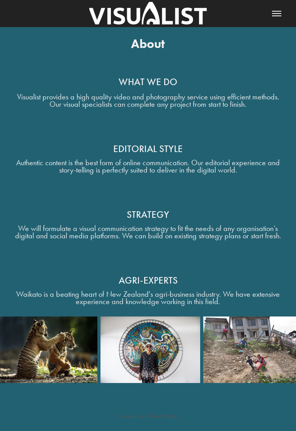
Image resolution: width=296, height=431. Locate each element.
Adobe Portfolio (161, 416)
